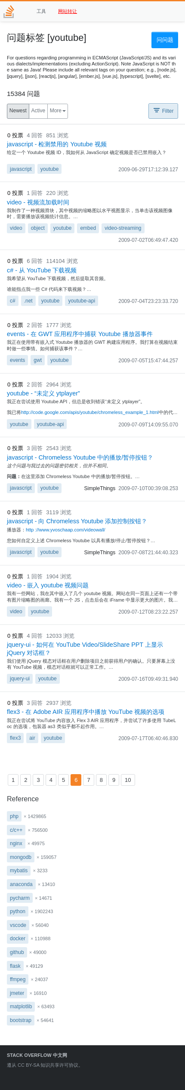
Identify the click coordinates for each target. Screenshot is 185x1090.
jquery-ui (20, 679)
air (32, 738)
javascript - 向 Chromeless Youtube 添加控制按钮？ (77, 521)
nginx (16, 843)
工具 (41, 11)
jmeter (17, 993)
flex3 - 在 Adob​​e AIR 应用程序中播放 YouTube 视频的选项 (85, 711)
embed (88, 228)
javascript (21, 169)
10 (128, 780)
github (17, 952)
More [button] (56, 111)
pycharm (20, 898)
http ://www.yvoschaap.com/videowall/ (65, 529)
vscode (18, 925)
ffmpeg (17, 979)
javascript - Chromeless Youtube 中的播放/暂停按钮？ (80, 457)
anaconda (21, 884)
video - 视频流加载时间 (38, 202)
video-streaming (123, 228)
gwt (38, 360)
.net (28, 301)
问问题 (165, 40)
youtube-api (81, 301)
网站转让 (67, 11)
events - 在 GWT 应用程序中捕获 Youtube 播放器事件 (80, 333)
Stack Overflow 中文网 (37, 1055)
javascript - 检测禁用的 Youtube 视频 (57, 144)
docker (17, 939)
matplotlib (21, 1007)
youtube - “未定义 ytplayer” (43, 393)
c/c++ (16, 830)
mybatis (19, 871)
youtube (49, 169)
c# (12, 301)
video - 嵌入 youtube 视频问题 (48, 585)
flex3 (15, 738)
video (16, 228)
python (17, 911)
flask (15, 966)
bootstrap (20, 1020)
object (38, 228)
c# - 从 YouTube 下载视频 (42, 270)
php (14, 816)
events (17, 360)
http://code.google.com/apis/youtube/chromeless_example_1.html (90, 412)
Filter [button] (163, 110)
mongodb (20, 857)
